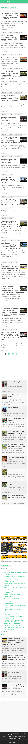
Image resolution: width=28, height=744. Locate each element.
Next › (18, 353)
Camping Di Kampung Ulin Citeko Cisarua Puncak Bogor (8, 161)
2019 (4, 631)
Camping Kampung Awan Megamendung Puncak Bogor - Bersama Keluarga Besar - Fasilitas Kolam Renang (11, 267)
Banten (3, 734)
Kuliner (24, 734)
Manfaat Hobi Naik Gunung (15, 407)
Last (23, 353)
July (5, 570)
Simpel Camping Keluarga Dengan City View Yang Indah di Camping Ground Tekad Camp (11, 245)
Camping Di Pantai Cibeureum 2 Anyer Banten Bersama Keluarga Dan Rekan (10, 179)
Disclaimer (17, 738)
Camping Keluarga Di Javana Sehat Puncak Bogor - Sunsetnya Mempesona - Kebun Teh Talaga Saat (13, 201)
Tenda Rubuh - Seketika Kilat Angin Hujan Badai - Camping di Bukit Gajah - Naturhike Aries (10, 38)
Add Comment (4, 29)
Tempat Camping (18, 32)
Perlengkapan (17, 10)
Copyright (10, 738)
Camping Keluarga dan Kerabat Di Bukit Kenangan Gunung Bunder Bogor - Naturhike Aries (11, 139)
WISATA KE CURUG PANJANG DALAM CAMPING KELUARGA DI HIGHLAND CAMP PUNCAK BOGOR (13, 289)
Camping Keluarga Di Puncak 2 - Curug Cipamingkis (8, 119)
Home (2, 7)
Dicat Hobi (5, 2)
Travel (4, 736)
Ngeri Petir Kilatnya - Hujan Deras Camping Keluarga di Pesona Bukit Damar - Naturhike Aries (9, 97)
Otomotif (19, 734)
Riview (24, 10)
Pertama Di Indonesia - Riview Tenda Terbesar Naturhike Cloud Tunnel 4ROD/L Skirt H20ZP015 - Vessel (11, 223)
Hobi (14, 734)
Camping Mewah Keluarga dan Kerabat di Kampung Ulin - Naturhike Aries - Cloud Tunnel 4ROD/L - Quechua (11, 75)
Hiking (15, 262)
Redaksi (9, 736)
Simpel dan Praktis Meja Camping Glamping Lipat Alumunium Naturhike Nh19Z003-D (9, 16)
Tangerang (9, 734)
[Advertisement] (14, 521)
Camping (4, 10)
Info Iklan (15, 736)
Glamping (10, 10)
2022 (4, 568)
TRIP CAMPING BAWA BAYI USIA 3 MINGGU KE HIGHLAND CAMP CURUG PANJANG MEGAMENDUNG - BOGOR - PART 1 (14, 335)
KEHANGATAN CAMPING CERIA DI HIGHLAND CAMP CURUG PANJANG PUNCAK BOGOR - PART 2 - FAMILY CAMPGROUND (13, 312)
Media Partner (21, 736)
